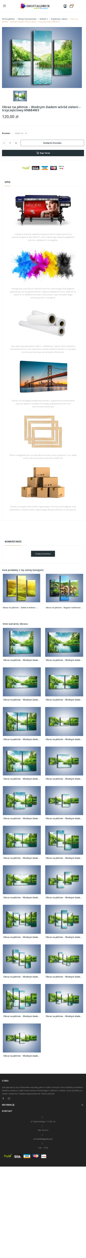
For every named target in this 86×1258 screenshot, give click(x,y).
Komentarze (13, 541)
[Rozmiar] (21, 133)
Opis (7, 182)
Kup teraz (43, 153)
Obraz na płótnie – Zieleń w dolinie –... (20, 607)
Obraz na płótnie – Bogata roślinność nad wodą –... (64, 607)
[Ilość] (10, 143)
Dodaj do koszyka (52, 143)
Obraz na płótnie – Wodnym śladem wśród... (21, 660)
